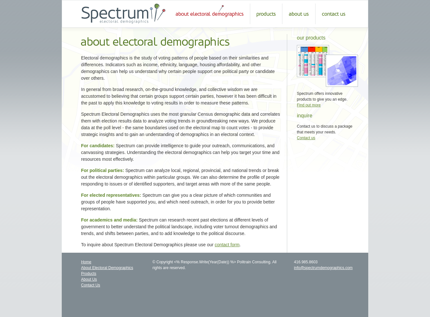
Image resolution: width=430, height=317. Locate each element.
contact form (227, 244)
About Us (89, 279)
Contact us (306, 138)
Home (86, 262)
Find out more (309, 105)
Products (88, 273)
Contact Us (90, 285)
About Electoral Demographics (107, 268)
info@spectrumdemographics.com (323, 268)
